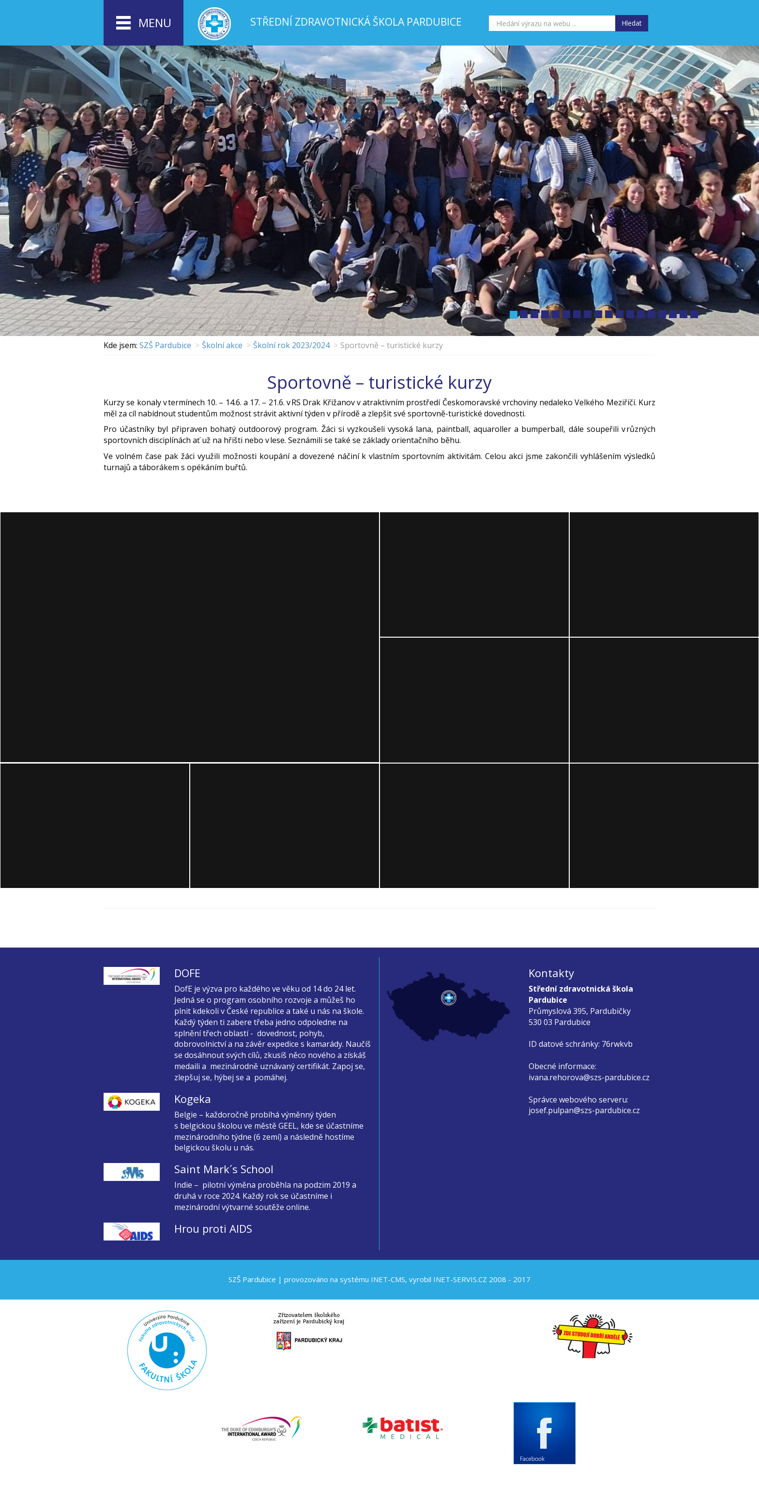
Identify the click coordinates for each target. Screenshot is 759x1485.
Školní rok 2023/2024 (291, 345)
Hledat (632, 23)
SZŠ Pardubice (165, 345)
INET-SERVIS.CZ (460, 1279)
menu (143, 23)
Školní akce (222, 345)
